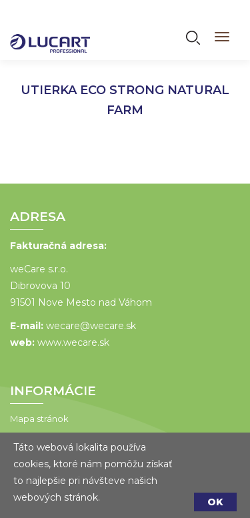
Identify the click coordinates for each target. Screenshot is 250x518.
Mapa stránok (39, 418)
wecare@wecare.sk (91, 326)
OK (215, 502)
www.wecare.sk (73, 342)
